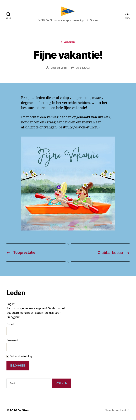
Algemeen (68, 43)
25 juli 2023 (83, 68)
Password (12, 340)
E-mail (9, 324)
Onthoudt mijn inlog (19, 356)
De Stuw (23, 411)
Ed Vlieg (62, 68)
